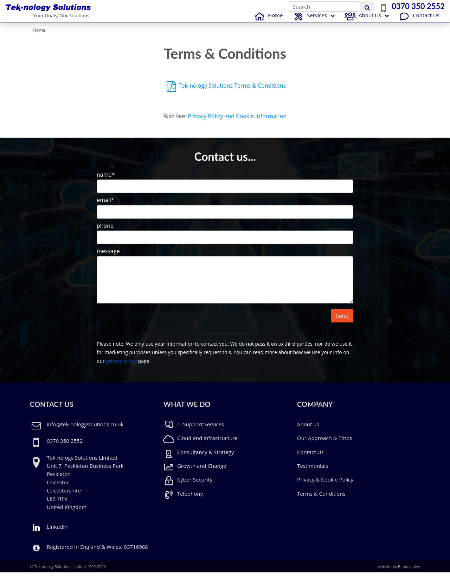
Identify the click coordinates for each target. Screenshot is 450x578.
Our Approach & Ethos (324, 443)
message (108, 256)
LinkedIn (49, 532)
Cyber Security (187, 485)
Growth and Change (194, 471)
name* (106, 180)
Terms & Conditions (321, 499)
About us (308, 429)
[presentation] (150, 328)
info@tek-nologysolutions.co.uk (85, 429)
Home (267, 20)
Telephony (183, 499)
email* (105, 205)
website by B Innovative (399, 572)
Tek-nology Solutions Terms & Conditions (232, 91)
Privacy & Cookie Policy (325, 485)
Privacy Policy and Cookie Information (237, 122)
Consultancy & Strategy (198, 457)
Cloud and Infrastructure (200, 443)
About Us (362, 20)
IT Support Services (193, 429)
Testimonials (312, 471)
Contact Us (418, 20)
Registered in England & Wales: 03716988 (97, 552)
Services (309, 21)
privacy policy (121, 366)
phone (105, 231)
